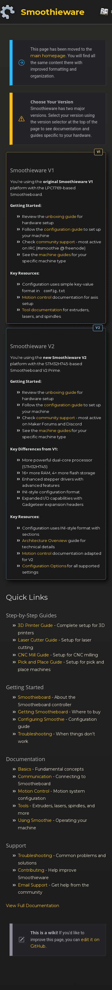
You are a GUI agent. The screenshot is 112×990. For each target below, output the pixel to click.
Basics (24, 769)
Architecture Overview (44, 540)
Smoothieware (53, 12)
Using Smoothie (35, 820)
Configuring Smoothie (41, 719)
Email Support (32, 885)
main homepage (47, 55)
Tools (23, 805)
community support (55, 241)
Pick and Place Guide (40, 662)
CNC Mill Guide (33, 655)
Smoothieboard (34, 697)
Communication (35, 776)
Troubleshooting (35, 734)
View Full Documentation (32, 905)
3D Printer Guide (35, 625)
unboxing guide (60, 216)
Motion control (36, 297)
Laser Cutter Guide (37, 640)
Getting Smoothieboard (43, 712)
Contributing (31, 870)
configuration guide (63, 229)
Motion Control (33, 791)
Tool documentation (42, 309)
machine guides (55, 254)
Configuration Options (44, 565)
